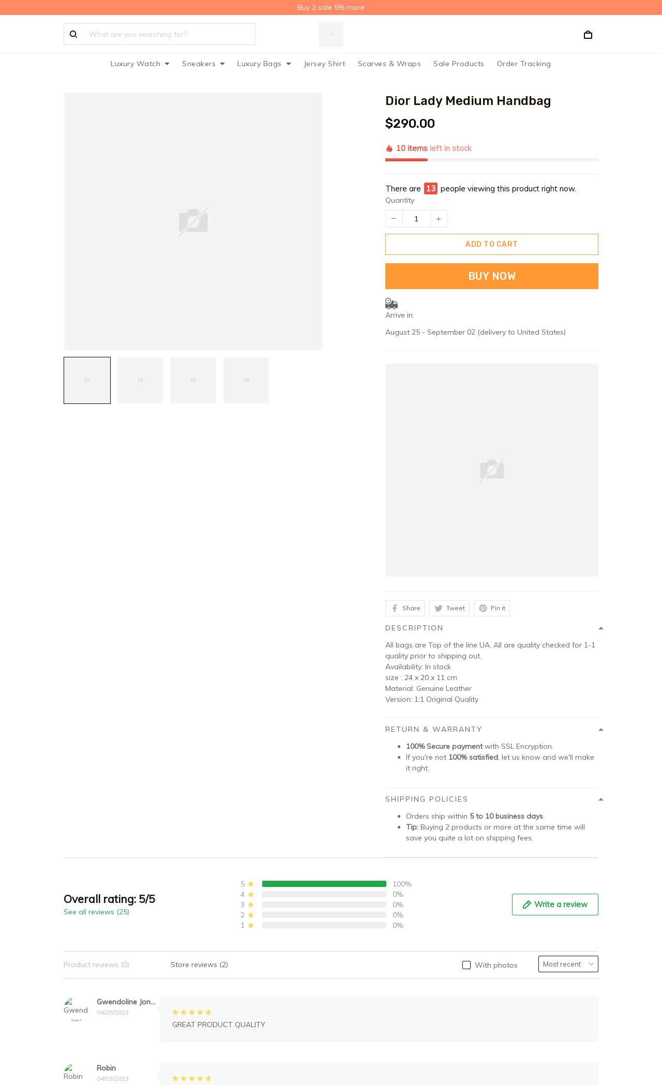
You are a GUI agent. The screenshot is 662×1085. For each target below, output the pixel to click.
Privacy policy (225, 867)
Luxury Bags (264, 63)
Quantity (399, 151)
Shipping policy (227, 883)
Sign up (571, 898)
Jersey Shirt (324, 63)
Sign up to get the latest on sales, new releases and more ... (534, 873)
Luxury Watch (140, 63)
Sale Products (459, 63)
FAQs (348, 883)
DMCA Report (441, 1044)
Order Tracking (524, 63)
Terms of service (230, 900)
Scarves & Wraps (390, 63)
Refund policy (225, 916)
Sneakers (203, 63)
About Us (355, 867)
